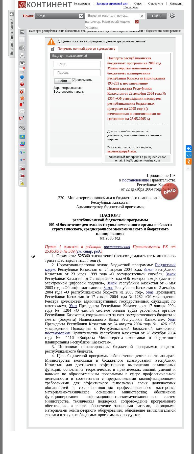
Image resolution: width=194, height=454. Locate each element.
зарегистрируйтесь (121, 151)
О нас (138, 3)
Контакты (176, 3)
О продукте (155, 3)
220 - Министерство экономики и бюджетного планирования (110, 198)
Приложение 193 (161, 175)
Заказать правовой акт (112, 3)
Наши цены (131, 7)
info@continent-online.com (142, 160)
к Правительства (147, 180)
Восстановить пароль (69, 91)
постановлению (135, 180)
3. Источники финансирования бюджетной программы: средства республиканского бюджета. (110, 348)
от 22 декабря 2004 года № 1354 (148, 189)
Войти (62, 81)
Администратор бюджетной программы (110, 207)
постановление (58, 333)
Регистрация (82, 3)
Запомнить (84, 80)
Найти (156, 16)
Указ (150, 292)
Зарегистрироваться (68, 88)
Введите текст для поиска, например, (107, 22)
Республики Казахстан (156, 184)
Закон (149, 269)
